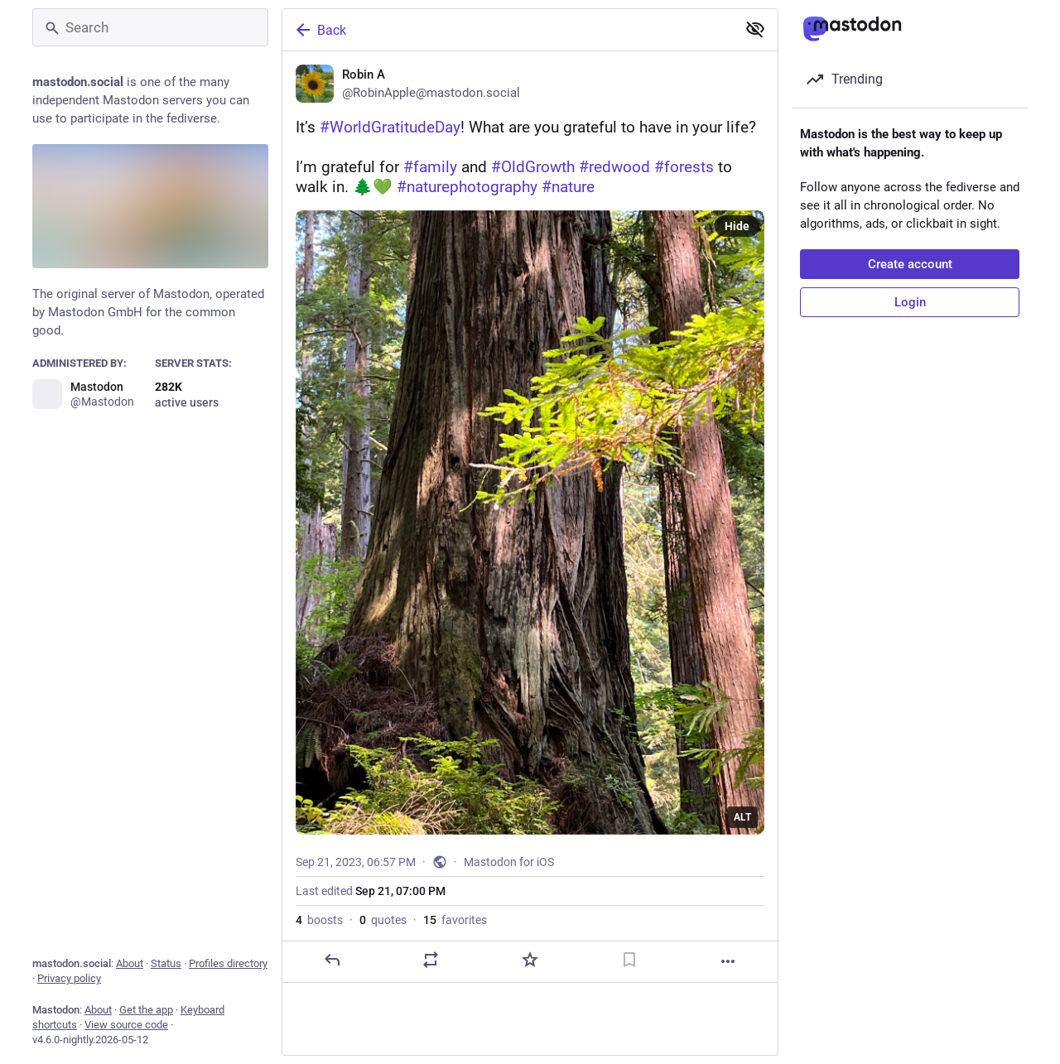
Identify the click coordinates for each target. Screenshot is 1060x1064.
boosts (319, 919)
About (129, 963)
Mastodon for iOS (509, 862)
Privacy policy (69, 978)
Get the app (146, 1010)
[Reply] (332, 960)
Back (319, 30)
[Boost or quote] (431, 960)
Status (166, 963)
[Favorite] (530, 960)
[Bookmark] (629, 960)
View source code (126, 1024)
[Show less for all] (755, 29)
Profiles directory (228, 963)
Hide (737, 226)
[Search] (150, 27)
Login (910, 302)
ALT (742, 817)
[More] (728, 961)
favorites (455, 919)
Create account (910, 264)
